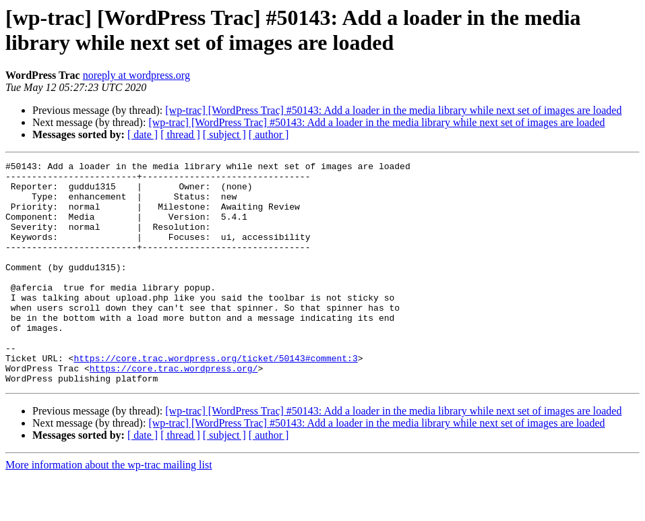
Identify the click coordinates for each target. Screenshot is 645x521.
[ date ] (142, 134)
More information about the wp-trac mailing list (108, 509)
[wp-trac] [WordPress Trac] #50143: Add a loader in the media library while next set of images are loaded (393, 110)
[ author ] (269, 134)
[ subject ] (224, 134)
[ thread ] (180, 134)
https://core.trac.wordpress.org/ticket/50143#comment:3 (215, 398)
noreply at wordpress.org (136, 75)
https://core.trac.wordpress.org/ (174, 410)
